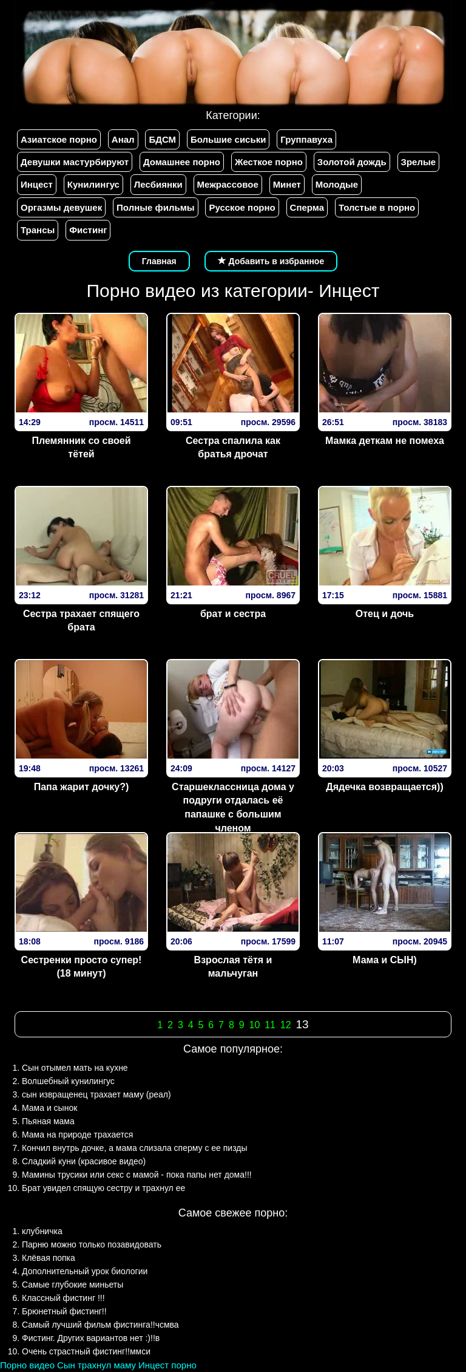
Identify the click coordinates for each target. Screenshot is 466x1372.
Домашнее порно (181, 162)
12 (285, 1025)
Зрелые (418, 162)
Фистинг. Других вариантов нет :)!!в (91, 1338)
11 (270, 1025)
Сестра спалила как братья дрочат (233, 447)
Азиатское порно (59, 139)
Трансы (38, 230)
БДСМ (162, 139)
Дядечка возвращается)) (384, 787)
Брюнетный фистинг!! (64, 1311)
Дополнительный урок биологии (84, 1271)
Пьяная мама (48, 1121)
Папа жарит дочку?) (81, 787)
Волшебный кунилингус (68, 1081)
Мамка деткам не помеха (384, 440)
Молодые (337, 184)
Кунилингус (93, 184)
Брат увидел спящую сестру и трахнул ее (103, 1188)
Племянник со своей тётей (81, 447)
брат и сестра (233, 614)
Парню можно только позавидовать (91, 1244)
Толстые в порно (377, 207)
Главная (159, 261)
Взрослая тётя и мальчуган (233, 967)
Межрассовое (227, 184)
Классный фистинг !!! (63, 1298)
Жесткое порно (269, 162)
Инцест (37, 184)
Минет (287, 184)
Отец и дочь (385, 614)
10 (254, 1025)
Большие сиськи (228, 139)
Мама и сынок (49, 1108)
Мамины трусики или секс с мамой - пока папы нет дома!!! (137, 1174)
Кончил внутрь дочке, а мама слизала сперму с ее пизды (135, 1148)
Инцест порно (167, 1365)
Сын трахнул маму (96, 1365)
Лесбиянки (158, 184)
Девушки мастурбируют (75, 162)
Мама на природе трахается (77, 1134)
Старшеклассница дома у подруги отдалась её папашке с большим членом (233, 808)
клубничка (42, 1231)
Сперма (307, 207)
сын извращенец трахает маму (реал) (96, 1094)
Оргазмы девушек (61, 207)
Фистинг (88, 230)
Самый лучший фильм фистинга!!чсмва (100, 1324)
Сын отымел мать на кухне (75, 1067)
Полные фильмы (155, 207)
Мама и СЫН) (385, 960)
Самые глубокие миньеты (72, 1284)
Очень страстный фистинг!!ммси (86, 1351)
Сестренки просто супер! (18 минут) (81, 967)
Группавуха (306, 139)
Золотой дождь (352, 162)
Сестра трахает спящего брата (81, 621)
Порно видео (27, 1365)
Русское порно (242, 207)
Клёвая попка (48, 1258)
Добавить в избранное (271, 261)
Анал (123, 139)
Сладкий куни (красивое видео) (84, 1161)
